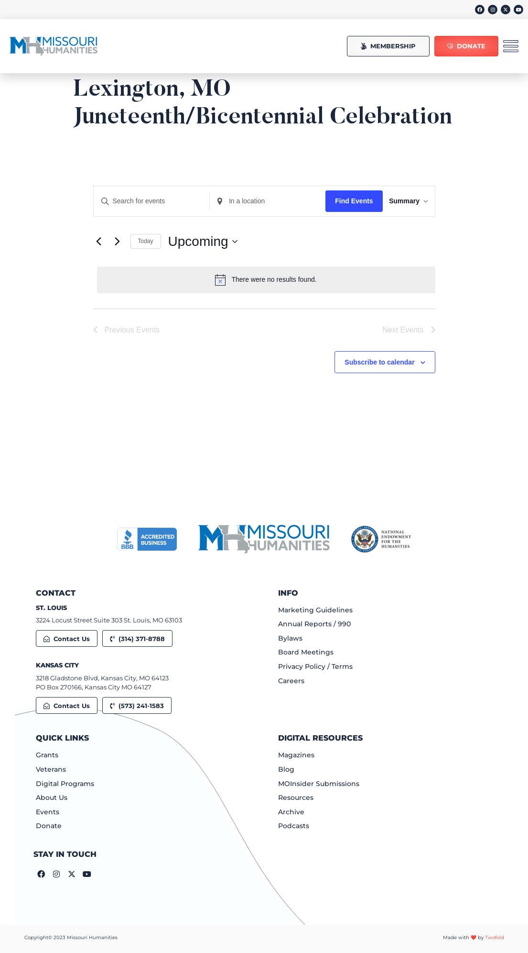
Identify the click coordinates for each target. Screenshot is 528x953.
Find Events (344, 201)
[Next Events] (117, 241)
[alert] (266, 279)
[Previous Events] (99, 241)
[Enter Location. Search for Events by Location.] (260, 201)
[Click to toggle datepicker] (202, 241)
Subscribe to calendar (379, 363)
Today (145, 241)
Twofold (494, 937)
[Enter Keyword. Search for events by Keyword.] (149, 201)
